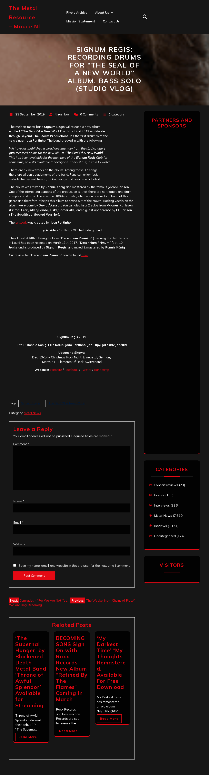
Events (159, 495)
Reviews (160, 526)
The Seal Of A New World (66, 403)
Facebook (71, 370)
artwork (21, 222)
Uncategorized (165, 536)
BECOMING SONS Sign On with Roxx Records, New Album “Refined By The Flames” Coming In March (72, 668)
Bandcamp (101, 370)
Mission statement (80, 21)
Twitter (86, 370)
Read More (28, 737)
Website (56, 370)
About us (102, 12)
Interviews (162, 505)
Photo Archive (76, 12)
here (84, 255)
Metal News (32, 413)
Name (18, 501)
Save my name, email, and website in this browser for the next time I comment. (74, 566)
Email (18, 522)
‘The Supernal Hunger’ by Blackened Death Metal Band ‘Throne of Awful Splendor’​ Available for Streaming (30, 671)
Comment (21, 444)
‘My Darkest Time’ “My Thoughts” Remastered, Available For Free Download (111, 662)
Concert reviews (166, 485)
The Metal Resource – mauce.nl (24, 17)
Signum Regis (30, 403)
